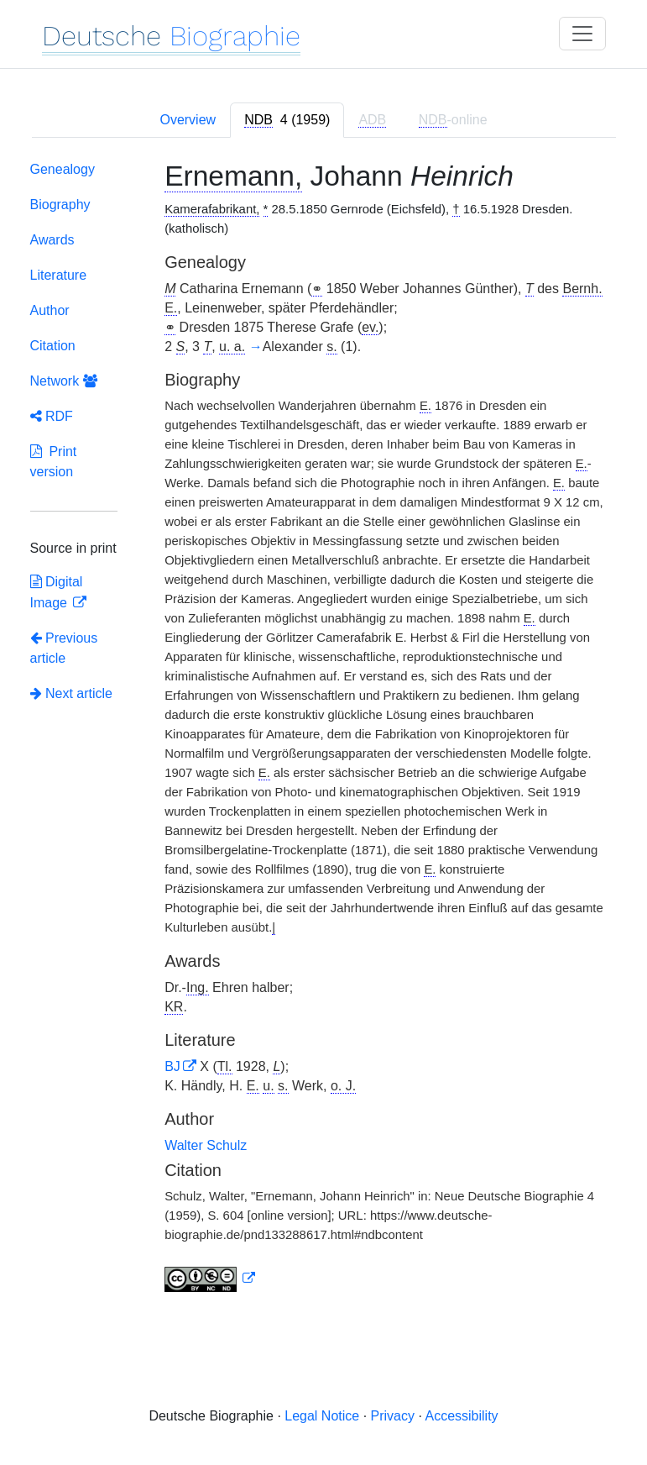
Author (50, 310)
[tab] (287, 120)
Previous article (64, 648)
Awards (52, 240)
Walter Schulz (205, 1145)
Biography (60, 204)
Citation (53, 346)
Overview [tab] (187, 120)
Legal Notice (321, 1416)
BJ (172, 1066)
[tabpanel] (324, 730)
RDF (51, 416)
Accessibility (461, 1416)
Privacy (393, 1416)
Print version (53, 461)
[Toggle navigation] (582, 33)
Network (63, 381)
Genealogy (62, 169)
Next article (71, 693)
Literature (58, 275)
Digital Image (56, 592)
